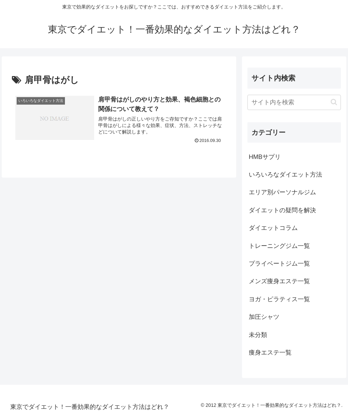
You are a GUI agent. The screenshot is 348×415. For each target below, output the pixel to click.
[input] (294, 102)
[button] (334, 102)
